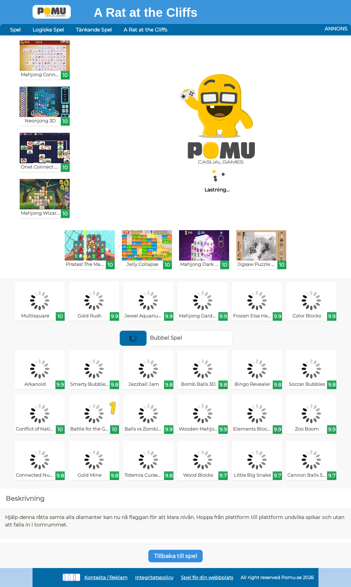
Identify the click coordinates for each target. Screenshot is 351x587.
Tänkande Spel (94, 29)
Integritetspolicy (154, 577)
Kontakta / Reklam (106, 577)
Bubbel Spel (151, 337)
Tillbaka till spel (175, 556)
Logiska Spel (48, 29)
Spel (15, 29)
